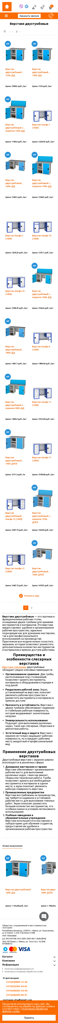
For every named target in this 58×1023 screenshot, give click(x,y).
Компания (8, 960)
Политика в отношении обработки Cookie (24, 972)
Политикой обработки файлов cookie (25, 1010)
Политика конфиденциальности (19, 969)
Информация (10, 964)
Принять (29, 1017)
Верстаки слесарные (14, 667)
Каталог (7, 956)
